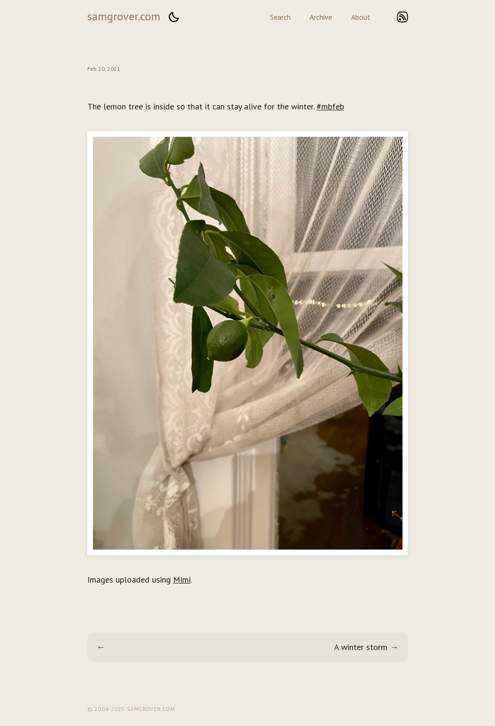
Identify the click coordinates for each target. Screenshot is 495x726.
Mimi (182, 579)
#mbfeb (330, 106)
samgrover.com (123, 16)
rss (402, 17)
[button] (173, 17)
